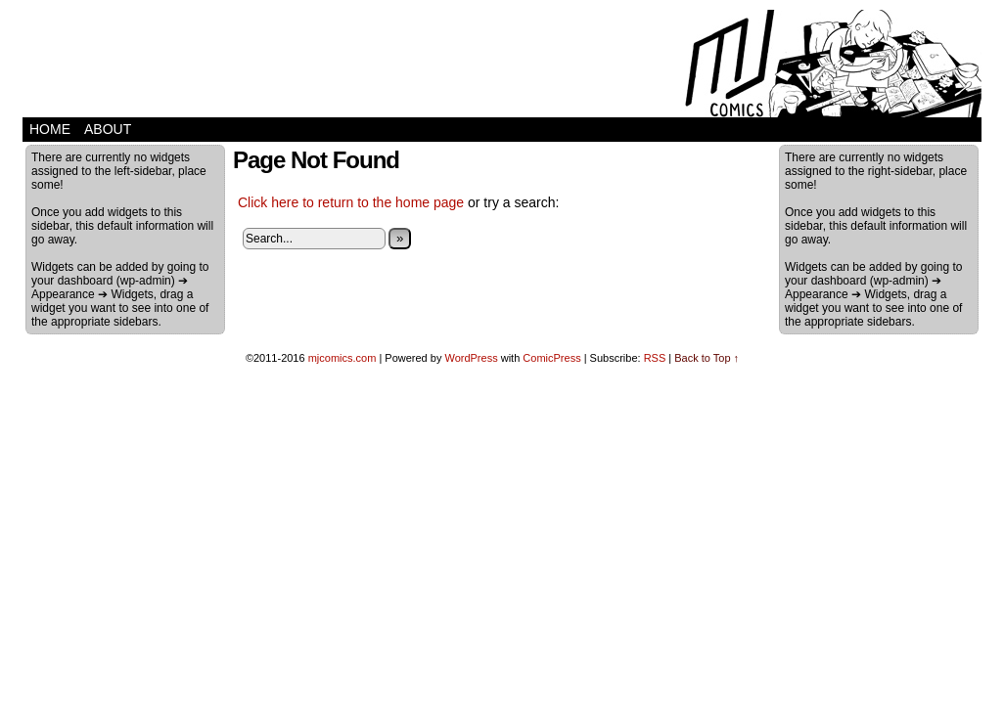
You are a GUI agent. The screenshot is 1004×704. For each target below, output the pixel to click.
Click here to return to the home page (351, 202)
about (107, 129)
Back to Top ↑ (706, 358)
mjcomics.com (342, 358)
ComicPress (551, 358)
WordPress (470, 358)
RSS (655, 358)
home (49, 129)
